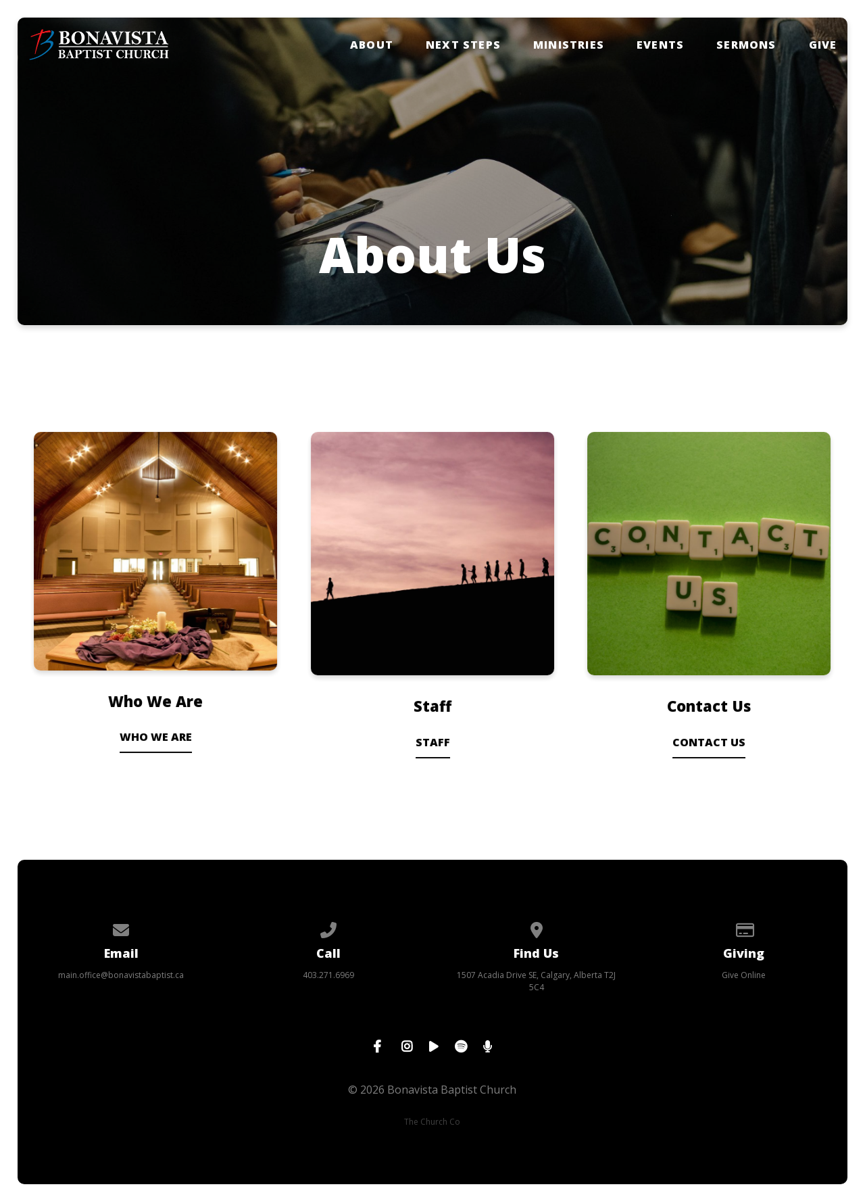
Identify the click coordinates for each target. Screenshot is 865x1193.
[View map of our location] (536, 927)
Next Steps (463, 44)
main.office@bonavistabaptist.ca (121, 975)
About (371, 44)
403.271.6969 (328, 975)
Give (823, 44)
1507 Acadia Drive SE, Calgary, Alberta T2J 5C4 (536, 981)
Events (660, 44)
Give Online (744, 975)
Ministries (568, 44)
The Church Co (432, 1121)
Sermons (746, 44)
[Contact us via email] (120, 927)
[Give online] (744, 927)
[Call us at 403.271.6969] (329, 927)
